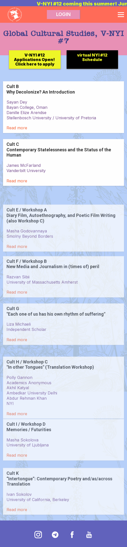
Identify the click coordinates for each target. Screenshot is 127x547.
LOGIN (63, 14)
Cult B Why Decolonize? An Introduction (40, 89)
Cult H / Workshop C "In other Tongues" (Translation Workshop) (50, 384)
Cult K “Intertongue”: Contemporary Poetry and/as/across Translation (59, 493)
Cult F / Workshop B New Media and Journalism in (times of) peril (52, 277)
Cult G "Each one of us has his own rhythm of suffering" (55, 324)
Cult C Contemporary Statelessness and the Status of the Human (58, 150)
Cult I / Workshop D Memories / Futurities (28, 440)
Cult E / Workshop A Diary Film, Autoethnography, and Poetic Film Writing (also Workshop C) (61, 230)
